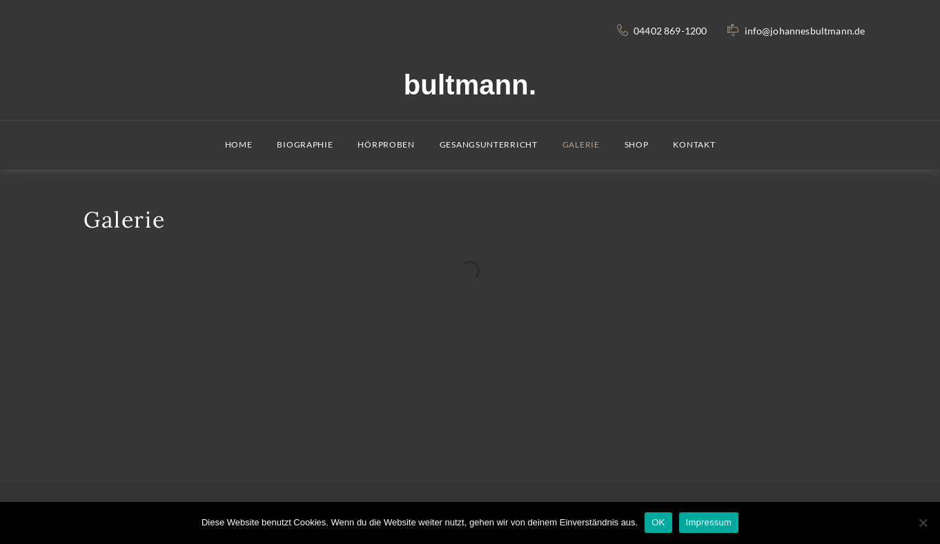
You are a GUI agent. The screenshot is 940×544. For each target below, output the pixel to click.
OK (658, 522)
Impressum (709, 522)
